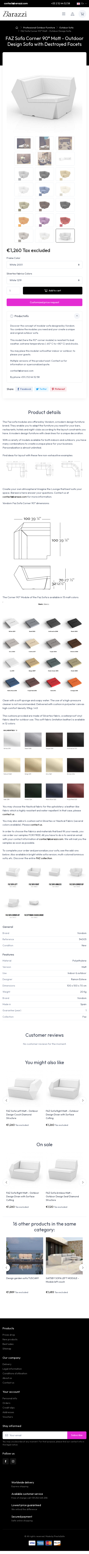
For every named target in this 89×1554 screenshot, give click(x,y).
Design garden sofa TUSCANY (22, 1278)
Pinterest (58, 389)
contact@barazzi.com (16, 3)
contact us (8, 814)
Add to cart (52, 290)
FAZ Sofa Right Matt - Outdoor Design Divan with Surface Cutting (62, 1114)
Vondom (81, 933)
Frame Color (13, 258)
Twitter (41, 389)
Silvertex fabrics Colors (19, 273)
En (81, 3)
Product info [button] (45, 316)
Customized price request (44, 302)
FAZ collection (44, 858)
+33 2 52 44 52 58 (60, 3)
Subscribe (77, 1435)
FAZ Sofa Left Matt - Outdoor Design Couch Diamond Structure (22, 1114)
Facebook (24, 389)
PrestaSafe (59, 1536)
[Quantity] (13, 290)
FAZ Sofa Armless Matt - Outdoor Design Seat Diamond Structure (62, 1196)
